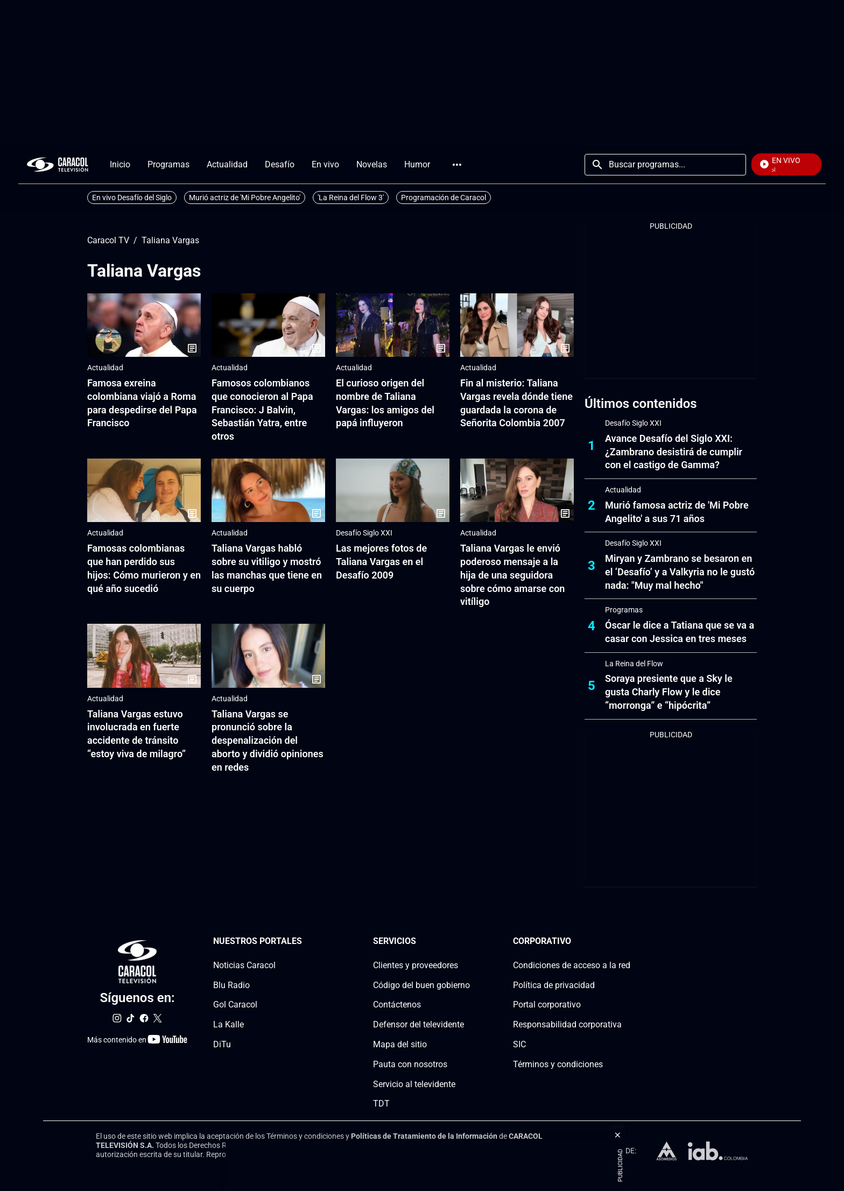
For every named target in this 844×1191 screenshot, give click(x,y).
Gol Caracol (235, 1004)
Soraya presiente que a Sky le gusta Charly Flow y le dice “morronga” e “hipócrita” (669, 692)
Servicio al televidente (414, 1084)
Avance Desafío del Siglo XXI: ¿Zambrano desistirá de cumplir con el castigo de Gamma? (673, 452)
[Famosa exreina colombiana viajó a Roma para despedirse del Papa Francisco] (144, 325)
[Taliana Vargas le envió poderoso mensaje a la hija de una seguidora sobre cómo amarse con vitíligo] (517, 491)
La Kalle (228, 1024)
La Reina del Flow (634, 663)
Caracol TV (108, 240)
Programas (624, 609)
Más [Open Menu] (457, 164)
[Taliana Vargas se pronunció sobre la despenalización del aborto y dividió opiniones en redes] (268, 656)
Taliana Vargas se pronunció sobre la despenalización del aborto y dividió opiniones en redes (267, 740)
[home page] (58, 164)
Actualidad (105, 367)
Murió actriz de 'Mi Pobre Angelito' (244, 197)
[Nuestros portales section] (305, 941)
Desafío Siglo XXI (364, 532)
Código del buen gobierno (421, 984)
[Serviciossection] (466, 941)
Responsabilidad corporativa (567, 1024)
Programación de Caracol (443, 197)
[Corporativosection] (627, 941)
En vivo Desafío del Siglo (132, 197)
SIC (519, 1044)
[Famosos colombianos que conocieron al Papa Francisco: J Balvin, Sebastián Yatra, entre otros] (268, 325)
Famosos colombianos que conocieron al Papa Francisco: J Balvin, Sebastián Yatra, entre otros (262, 409)
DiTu (222, 1044)
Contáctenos (397, 1004)
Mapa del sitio (400, 1044)
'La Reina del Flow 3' (351, 197)
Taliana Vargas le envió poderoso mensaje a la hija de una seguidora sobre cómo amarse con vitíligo (512, 574)
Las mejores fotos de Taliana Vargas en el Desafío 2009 (381, 561)
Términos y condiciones (558, 1064)
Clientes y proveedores (415, 965)
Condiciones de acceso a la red (571, 965)
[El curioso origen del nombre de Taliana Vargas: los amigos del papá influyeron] (392, 325)
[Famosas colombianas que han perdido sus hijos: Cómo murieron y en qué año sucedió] (144, 491)
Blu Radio (231, 984)
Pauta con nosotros (410, 1064)
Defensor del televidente (418, 1024)
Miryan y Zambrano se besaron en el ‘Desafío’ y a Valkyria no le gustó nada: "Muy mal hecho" (680, 572)
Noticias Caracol (244, 965)
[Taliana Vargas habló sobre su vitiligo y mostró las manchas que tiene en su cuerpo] (268, 491)
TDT (381, 1103)
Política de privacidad (554, 984)
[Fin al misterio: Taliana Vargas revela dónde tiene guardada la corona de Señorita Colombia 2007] (517, 325)
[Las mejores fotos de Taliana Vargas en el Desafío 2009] (392, 491)
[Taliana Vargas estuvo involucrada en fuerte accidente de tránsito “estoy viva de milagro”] (144, 656)
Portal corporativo (547, 1004)
